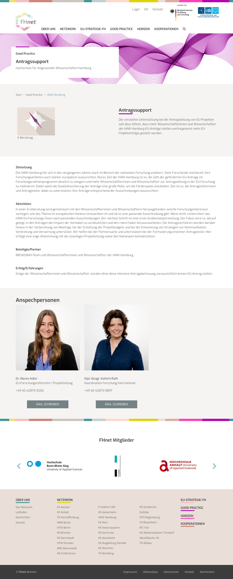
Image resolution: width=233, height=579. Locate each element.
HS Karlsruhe (106, 533)
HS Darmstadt (65, 538)
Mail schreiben (47, 404)
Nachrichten (23, 517)
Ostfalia (144, 512)
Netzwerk (68, 29)
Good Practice (121, 29)
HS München (105, 548)
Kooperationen (166, 29)
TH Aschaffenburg (68, 517)
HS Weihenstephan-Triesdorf (156, 533)
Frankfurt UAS (106, 507)
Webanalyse (150, 572)
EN (146, 9)
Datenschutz (171, 572)
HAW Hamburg (56, 95)
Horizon (143, 29)
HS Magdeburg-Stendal (112, 543)
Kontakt (158, 9)
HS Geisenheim (107, 512)
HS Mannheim (106, 538)
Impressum (130, 572)
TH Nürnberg (106, 553)
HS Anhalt (63, 512)
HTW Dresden (65, 543)
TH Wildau (145, 543)
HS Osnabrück (147, 507)
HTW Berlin (63, 527)
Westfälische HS (149, 538)
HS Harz (103, 522)
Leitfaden (21, 512)
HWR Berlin (63, 522)
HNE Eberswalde (67, 548)
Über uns (48, 29)
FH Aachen (63, 507)
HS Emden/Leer (66, 553)
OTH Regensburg (149, 517)
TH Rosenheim (148, 522)
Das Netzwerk (24, 507)
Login (136, 9)
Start (19, 95)
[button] (184, 29)
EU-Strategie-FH (93, 29)
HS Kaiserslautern (109, 527)
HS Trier (144, 527)
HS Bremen (63, 533)
